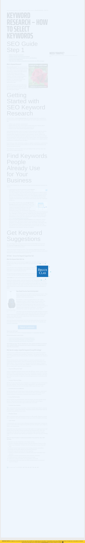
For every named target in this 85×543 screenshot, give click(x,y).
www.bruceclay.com (44, 542)
